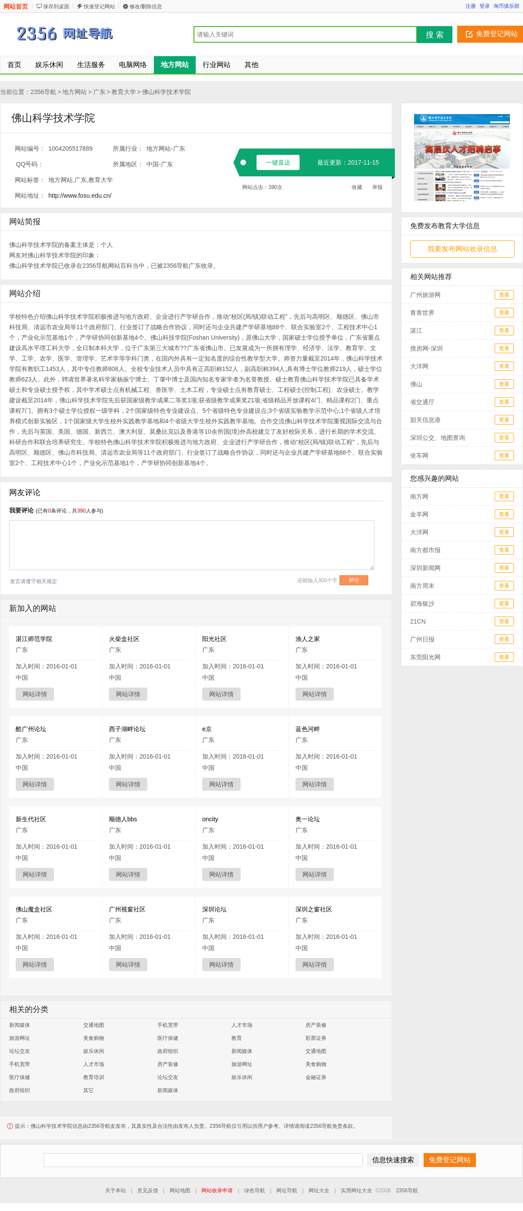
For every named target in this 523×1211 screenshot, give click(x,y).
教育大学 (124, 91)
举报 (377, 187)
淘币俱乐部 (506, 6)
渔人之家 (307, 638)
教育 (236, 1038)
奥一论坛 (307, 819)
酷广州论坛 (31, 728)
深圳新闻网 (425, 567)
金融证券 (316, 1077)
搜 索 (435, 34)
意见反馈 (147, 1190)
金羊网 (419, 514)
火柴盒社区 (124, 638)
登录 (484, 6)
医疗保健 (167, 1038)
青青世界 (422, 312)
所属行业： (128, 148)
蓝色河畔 (307, 728)
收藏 (357, 187)
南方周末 (422, 585)
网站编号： (30, 148)
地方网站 (74, 91)
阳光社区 (214, 638)
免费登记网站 (497, 33)
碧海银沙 (422, 603)
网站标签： (30, 179)
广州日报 (422, 639)
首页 (14, 64)
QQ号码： (30, 164)
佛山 (416, 384)
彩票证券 (316, 1038)
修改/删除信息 (145, 6)
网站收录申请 (217, 1190)
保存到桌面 (56, 6)
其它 (88, 1090)
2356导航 (43, 91)
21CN (418, 621)
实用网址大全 (356, 1190)
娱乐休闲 (93, 1051)
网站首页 (15, 6)
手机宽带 (167, 1025)
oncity (210, 819)
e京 (207, 728)
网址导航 (286, 1190)
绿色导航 (254, 1190)
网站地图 (180, 1190)
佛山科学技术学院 (166, 91)
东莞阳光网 (425, 657)
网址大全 (319, 1190)
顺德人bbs (123, 819)
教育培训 (93, 1077)
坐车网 (419, 455)
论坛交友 (19, 1051)
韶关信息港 (425, 419)
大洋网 (419, 366)
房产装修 (316, 1025)
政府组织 (167, 1051)
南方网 (419, 496)
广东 (99, 91)
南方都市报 (425, 549)
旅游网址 (19, 1038)
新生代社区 (31, 819)
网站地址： (30, 195)
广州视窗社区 (127, 909)
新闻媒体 (19, 1025)
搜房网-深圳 (426, 348)
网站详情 (35, 694)
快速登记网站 (99, 6)
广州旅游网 (425, 294)
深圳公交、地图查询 (437, 437)
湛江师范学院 (34, 638)
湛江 (416, 330)
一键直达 (278, 162)
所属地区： (128, 164)
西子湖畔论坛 (127, 728)
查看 (504, 295)
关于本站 (115, 1190)
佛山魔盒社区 (34, 909)
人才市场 (241, 1025)
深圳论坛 (214, 909)
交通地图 (93, 1025)
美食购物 (93, 1038)
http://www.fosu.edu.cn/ (80, 195)
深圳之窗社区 (313, 909)
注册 (470, 6)
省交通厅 (422, 401)
